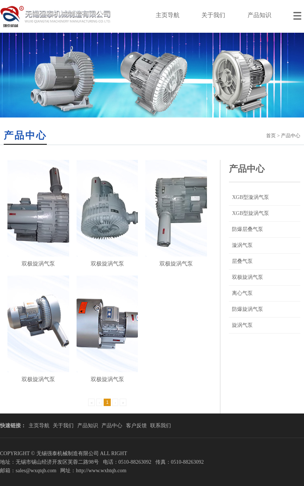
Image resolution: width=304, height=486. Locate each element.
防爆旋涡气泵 (247, 309)
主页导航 (168, 15)
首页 (271, 135)
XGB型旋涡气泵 (250, 213)
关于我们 (213, 15)
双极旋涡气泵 (247, 277)
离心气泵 (242, 293)
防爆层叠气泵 (247, 229)
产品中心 (111, 425)
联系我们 (160, 425)
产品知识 (259, 15)
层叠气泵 (242, 261)
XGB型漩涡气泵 (250, 197)
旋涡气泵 (242, 325)
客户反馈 (136, 425)
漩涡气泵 (242, 245)
